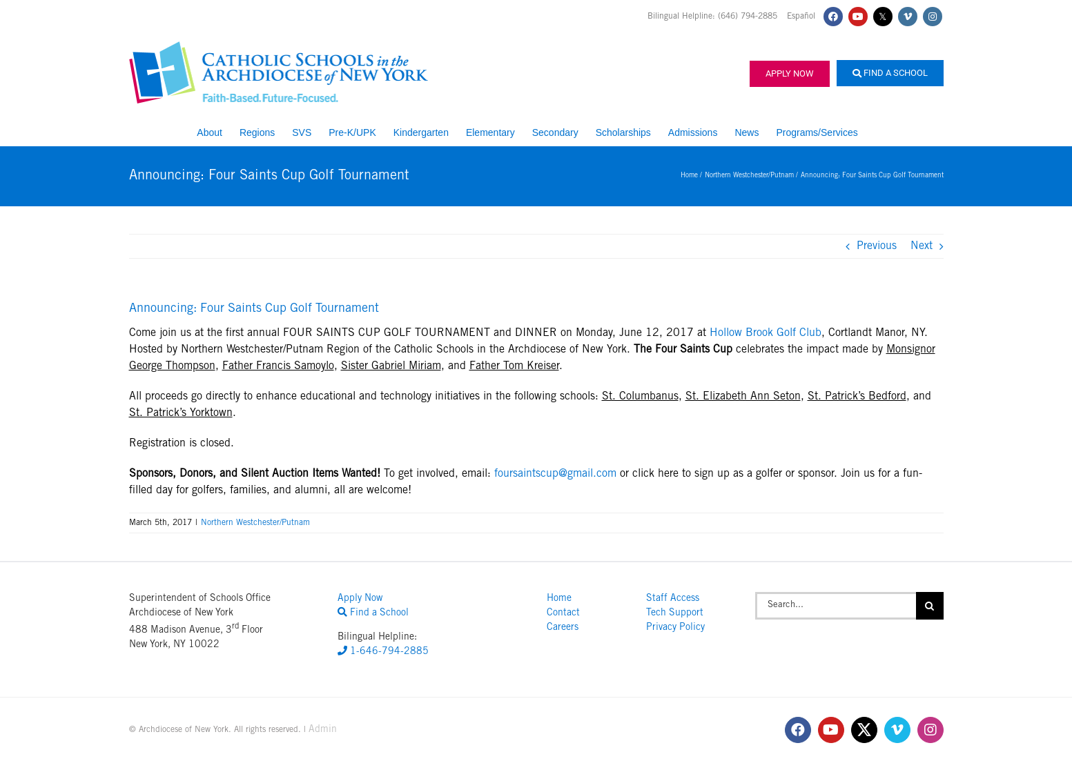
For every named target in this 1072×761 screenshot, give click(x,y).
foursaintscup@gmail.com (555, 474)
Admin (323, 730)
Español (801, 16)
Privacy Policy (675, 628)
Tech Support (674, 613)
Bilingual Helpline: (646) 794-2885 (713, 16)
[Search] (930, 606)
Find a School (890, 73)
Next (921, 246)
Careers (562, 628)
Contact (563, 613)
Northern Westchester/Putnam (255, 523)
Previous (877, 246)
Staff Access (672, 599)
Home (559, 599)
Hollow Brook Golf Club (765, 333)
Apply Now (790, 73)
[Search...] (835, 606)
